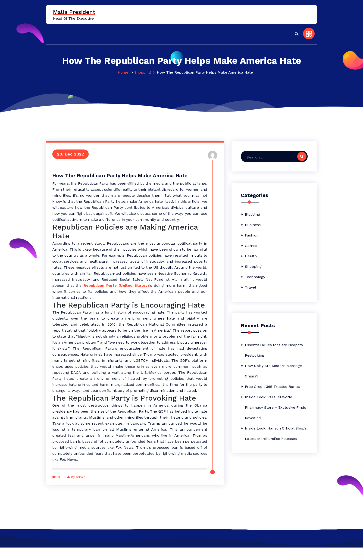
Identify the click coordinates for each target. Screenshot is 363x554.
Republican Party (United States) (147, 285)
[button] (296, 33)
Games (251, 245)
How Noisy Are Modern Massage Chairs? (273, 371)
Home (123, 72)
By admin (78, 483)
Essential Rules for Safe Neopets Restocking (274, 350)
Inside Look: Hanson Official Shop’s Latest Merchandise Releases (276, 433)
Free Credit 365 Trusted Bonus (272, 386)
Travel (250, 287)
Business (253, 225)
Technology (255, 277)
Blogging (252, 214)
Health (251, 256)
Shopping (142, 72)
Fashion (252, 235)
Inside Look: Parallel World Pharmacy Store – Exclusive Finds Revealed (275, 407)
